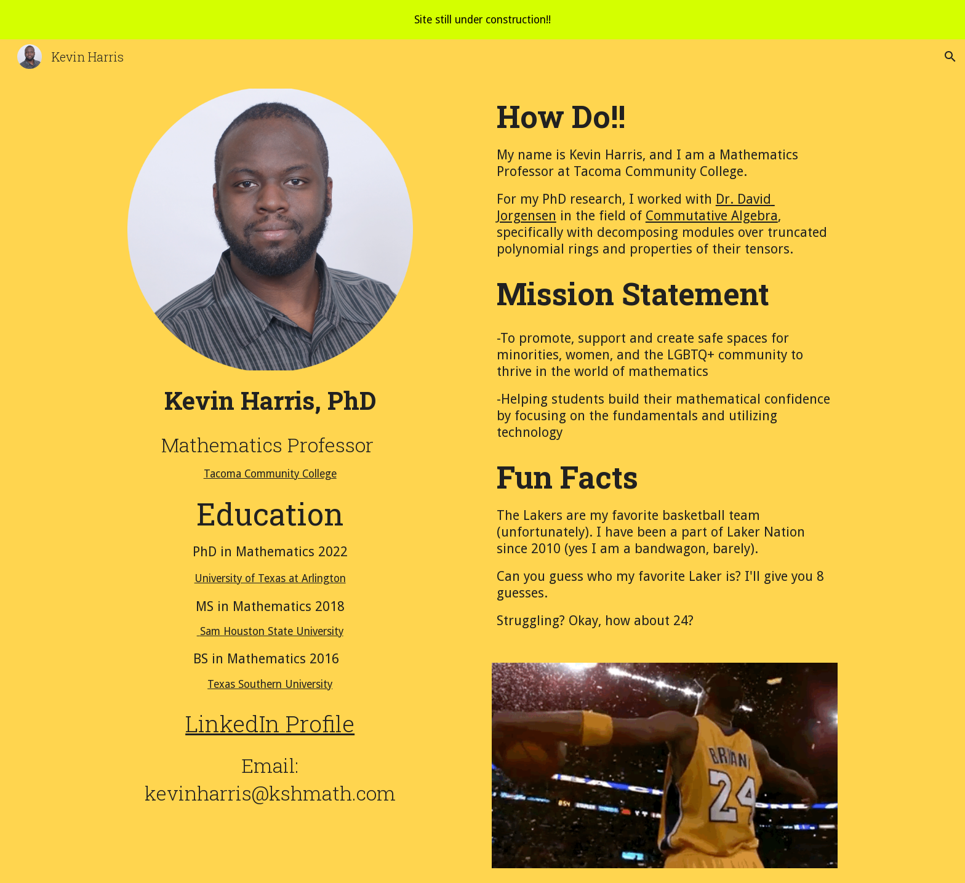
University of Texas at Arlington (270, 578)
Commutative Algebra (712, 215)
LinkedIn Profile (269, 723)
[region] (482, 19)
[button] (950, 56)
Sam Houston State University (270, 631)
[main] (270, 535)
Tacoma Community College (270, 474)
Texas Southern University (269, 684)
